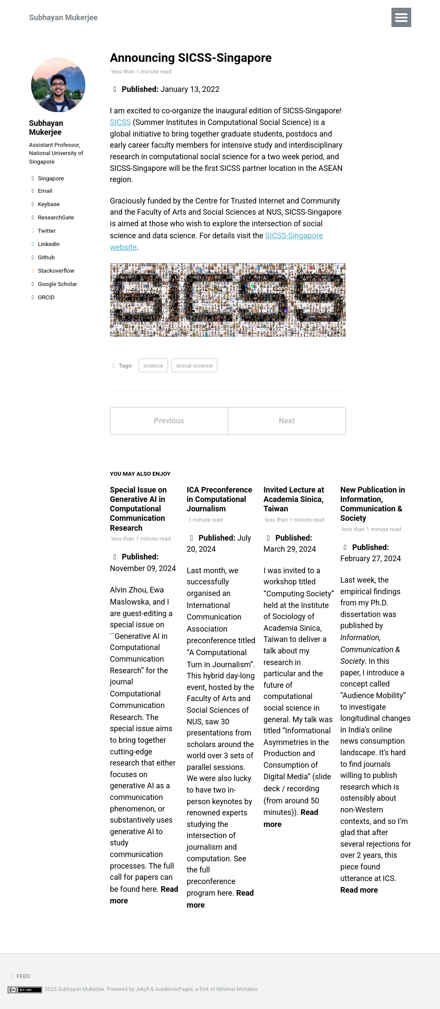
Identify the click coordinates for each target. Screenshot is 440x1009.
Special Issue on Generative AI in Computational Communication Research (138, 510)
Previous (169, 422)
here (149, 892)
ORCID (42, 299)
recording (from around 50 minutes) (291, 803)
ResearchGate (51, 219)
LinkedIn (44, 246)
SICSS (120, 122)
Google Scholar (53, 286)
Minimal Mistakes (238, 989)
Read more (359, 905)
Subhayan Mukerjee (63, 17)
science (153, 366)
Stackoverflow (52, 272)
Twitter (42, 232)
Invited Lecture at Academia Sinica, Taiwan (293, 500)
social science (194, 366)
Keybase (44, 206)
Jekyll (143, 989)
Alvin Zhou (128, 590)
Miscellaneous (304, 17)
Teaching (192, 17)
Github (42, 259)
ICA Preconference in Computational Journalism (219, 500)
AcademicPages (174, 989)
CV (228, 17)
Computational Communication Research (137, 706)
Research (144, 17)
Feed (19, 976)
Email (40, 192)
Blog (256, 17)
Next (286, 422)
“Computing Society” (298, 594)
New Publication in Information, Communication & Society (372, 505)
